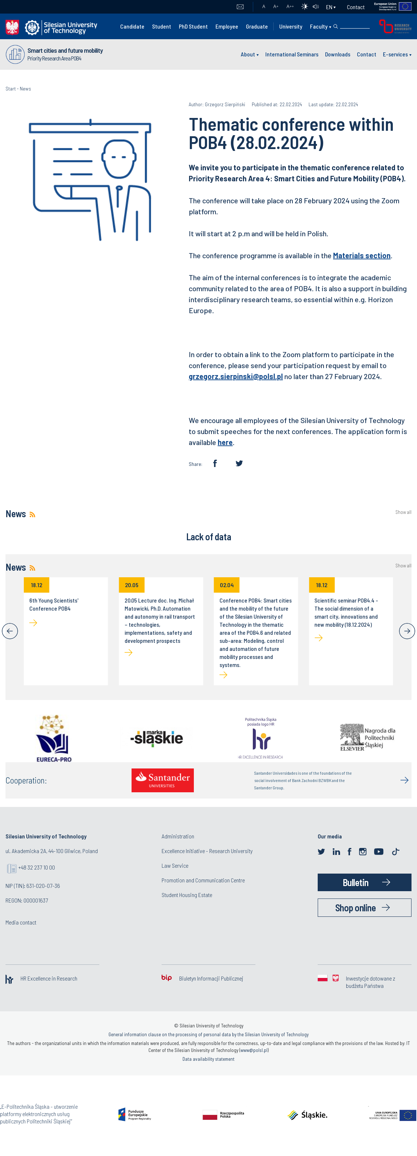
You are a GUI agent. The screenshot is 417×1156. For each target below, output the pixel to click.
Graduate (257, 26)
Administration (178, 836)
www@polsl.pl (253, 1050)
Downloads (337, 54)
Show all (403, 512)
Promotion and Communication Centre (203, 880)
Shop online (355, 907)
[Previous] (10, 631)
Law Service (175, 865)
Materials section (362, 255)
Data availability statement (208, 1059)
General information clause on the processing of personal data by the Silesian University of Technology (208, 1034)
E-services (395, 54)
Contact (356, 6)
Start (10, 88)
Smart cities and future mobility (65, 50)
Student (161, 26)
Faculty (319, 26)
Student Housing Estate (187, 894)
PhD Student (193, 26)
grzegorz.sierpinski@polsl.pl (236, 376)
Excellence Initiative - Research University (207, 850)
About (248, 54)
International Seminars (291, 54)
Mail (240, 7)
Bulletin (356, 882)
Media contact (20, 922)
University (290, 26)
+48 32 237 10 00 (36, 867)
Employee (226, 26)
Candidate (132, 26)
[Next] (407, 631)
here (225, 442)
